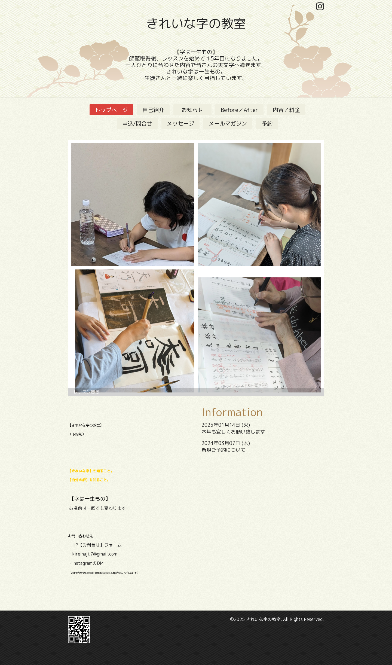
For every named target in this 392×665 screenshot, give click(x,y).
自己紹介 (153, 110)
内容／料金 (286, 110)
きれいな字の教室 (196, 23)
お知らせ (195, 110)
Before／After (239, 110)
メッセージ (180, 123)
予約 (267, 123)
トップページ (111, 110)
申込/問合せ (137, 123)
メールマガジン (228, 123)
